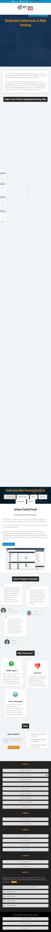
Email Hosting (25, 807)
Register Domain (25, 819)
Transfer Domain (25, 823)
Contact (15, 1)
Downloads (25, 849)
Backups (42, 497)
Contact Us (13, 747)
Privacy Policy (25, 928)
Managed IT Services (25, 793)
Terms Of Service (25, 919)
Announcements (25, 845)
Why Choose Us (25, 840)
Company (25, 836)
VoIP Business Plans (25, 770)
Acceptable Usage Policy (25, 923)
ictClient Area (34, 1)
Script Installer (22, 497)
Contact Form (25, 866)
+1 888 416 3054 (9, 896)
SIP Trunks (25, 784)
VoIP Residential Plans (25, 779)
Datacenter (21, 501)
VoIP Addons (25, 788)
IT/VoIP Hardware (10, 905)
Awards (31, 501)
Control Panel (10, 497)
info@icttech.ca (9, 891)
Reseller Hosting (25, 798)
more (14, 882)
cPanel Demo (9, 544)
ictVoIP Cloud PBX (25, 775)
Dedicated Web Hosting (25, 802)
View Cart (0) (24, 1)
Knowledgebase (25, 862)
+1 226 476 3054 (9, 901)
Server (34, 497)
